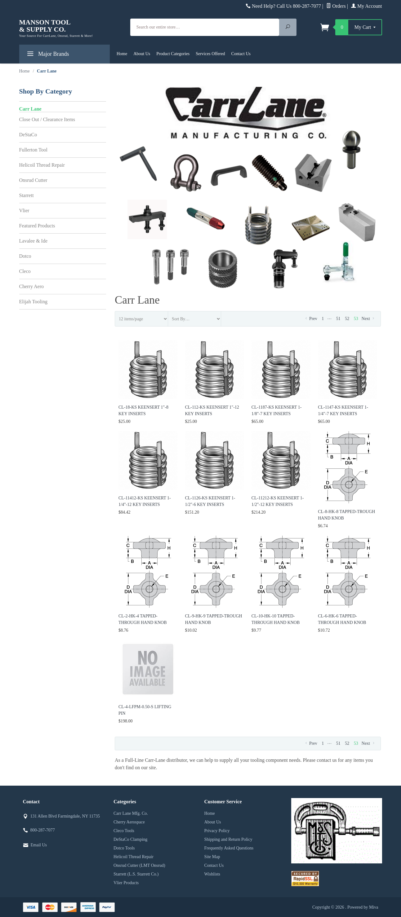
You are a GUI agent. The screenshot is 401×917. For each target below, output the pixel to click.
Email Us (39, 845)
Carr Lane (30, 109)
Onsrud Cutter (33, 180)
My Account (366, 6)
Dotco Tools (124, 848)
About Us (141, 53)
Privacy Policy (217, 830)
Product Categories (172, 53)
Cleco (25, 271)
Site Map (212, 856)
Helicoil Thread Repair (42, 165)
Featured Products (37, 225)
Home (122, 53)
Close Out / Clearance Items (47, 119)
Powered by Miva (362, 907)
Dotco (25, 256)
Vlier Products (126, 882)
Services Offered (210, 53)
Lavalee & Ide (33, 241)
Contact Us (241, 53)
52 (347, 318)
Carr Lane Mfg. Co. (131, 813)
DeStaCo (28, 134)
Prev (310, 318)
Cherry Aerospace (129, 822)
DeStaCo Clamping (130, 839)
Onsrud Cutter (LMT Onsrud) (139, 865)
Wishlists (212, 874)
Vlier (24, 210)
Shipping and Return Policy (228, 839)
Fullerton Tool (33, 149)
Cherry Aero (31, 286)
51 (338, 318)
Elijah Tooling (33, 301)
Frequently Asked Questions (229, 848)
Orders (336, 6)
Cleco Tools (124, 830)
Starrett (26, 195)
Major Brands (47, 55)
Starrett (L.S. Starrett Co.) (136, 874)
